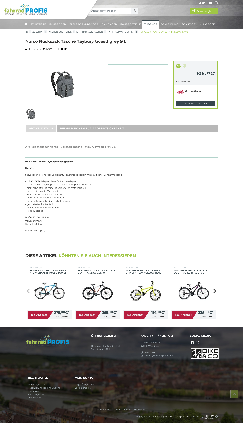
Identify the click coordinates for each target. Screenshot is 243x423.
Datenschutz (35, 397)
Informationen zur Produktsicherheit (92, 128)
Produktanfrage (196, 103)
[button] (215, 291)
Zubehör (150, 24)
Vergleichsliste (83, 387)
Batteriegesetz (36, 394)
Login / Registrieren (85, 384)
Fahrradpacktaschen (89, 31)
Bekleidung (169, 24)
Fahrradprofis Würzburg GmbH (171, 416)
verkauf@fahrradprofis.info (157, 355)
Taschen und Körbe (60, 31)
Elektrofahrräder (83, 24)
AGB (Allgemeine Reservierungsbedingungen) (44, 386)
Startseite (38, 24)
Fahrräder (57, 24)
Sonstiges (189, 24)
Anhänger (109, 24)
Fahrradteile (130, 24)
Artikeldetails (41, 128)
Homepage (103, 410)
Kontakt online (121, 410)
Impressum (34, 391)
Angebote (207, 24)
